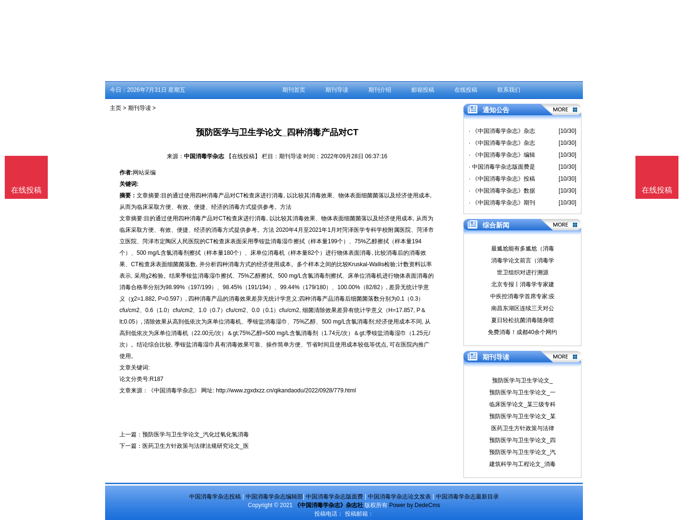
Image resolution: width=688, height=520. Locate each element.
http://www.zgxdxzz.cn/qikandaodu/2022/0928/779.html (286, 390)
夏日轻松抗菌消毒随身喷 (522, 320)
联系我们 (508, 90)
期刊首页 (293, 90)
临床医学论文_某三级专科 (522, 404)
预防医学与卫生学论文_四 (522, 440)
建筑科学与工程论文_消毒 (522, 464)
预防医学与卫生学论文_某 (522, 416)
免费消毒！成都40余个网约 (522, 332)
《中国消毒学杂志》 (174, 390)
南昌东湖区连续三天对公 (522, 308)
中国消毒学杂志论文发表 (399, 496)
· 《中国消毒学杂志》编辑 (502, 155)
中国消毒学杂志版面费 (334, 496)
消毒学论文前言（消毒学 (522, 260)
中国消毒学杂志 (204, 156)
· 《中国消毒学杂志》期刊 (502, 202)
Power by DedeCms (414, 505)
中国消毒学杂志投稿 (215, 496)
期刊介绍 (379, 90)
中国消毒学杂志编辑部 (274, 496)
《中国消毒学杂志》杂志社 (328, 505)
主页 (115, 108)
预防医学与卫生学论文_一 (522, 392)
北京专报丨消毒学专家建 (522, 284)
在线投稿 (465, 90)
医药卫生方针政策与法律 (522, 428)
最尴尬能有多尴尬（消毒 (522, 248)
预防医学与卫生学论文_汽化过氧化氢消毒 (195, 434)
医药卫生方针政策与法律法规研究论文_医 (195, 446)
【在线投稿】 (243, 156)
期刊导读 (336, 90)
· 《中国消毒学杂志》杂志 (502, 131)
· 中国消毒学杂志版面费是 (502, 166)
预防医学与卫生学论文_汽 (522, 452)
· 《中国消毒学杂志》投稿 (502, 178)
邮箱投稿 (422, 90)
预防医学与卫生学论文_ (522, 380)
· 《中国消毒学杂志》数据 (502, 190)
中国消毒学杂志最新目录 (467, 496)
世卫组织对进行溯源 (522, 272)
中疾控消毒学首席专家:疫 (522, 296)
